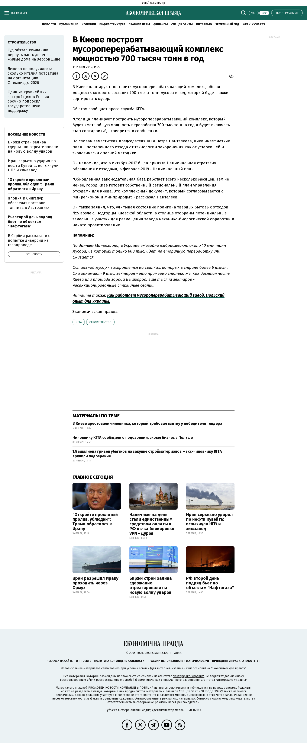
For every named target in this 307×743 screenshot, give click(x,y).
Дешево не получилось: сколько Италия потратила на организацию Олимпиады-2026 (33, 75)
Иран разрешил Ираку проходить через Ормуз (95, 583)
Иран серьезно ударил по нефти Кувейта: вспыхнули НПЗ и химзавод (209, 521)
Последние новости (26, 134)
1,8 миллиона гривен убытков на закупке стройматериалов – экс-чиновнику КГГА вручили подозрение (147, 453)
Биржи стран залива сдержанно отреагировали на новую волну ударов (150, 585)
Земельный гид (227, 24)
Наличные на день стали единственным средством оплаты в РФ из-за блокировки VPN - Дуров (151, 524)
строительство (100, 322)
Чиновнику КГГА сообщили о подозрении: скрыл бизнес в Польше (132, 437)
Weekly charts (254, 24)
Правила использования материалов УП (178, 660)
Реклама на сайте (59, 660)
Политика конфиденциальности (119, 660)
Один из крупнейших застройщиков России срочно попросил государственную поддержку (28, 101)
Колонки (89, 24)
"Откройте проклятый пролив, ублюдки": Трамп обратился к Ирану (95, 521)
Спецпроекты (182, 24)
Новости (49, 24)
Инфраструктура (112, 24)
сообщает (97, 108)
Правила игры (139, 24)
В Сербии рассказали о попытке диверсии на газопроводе (29, 240)
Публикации (68, 24)
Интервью (204, 24)
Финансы (160, 24)
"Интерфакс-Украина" (188, 676)
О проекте (83, 660)
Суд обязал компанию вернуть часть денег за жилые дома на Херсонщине (34, 55)
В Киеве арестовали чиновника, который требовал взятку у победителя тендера (147, 423)
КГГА (79, 322)
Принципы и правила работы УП (236, 660)
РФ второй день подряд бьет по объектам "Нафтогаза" (210, 583)
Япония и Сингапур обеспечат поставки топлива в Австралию (28, 203)
